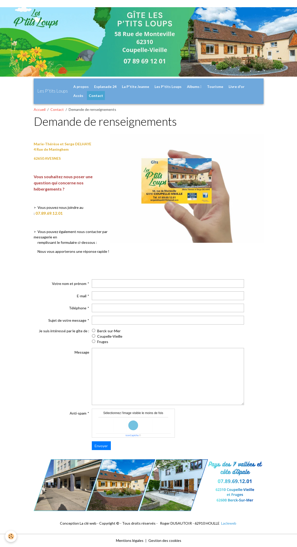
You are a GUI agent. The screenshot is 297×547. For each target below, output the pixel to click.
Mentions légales (129, 540)
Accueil (40, 109)
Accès (78, 95)
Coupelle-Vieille (109, 336)
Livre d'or (237, 86)
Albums (193, 86)
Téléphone (77, 308)
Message (82, 352)
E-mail (81, 296)
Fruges (102, 341)
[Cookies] (11, 536)
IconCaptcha (132, 435)
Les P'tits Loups (168, 86)
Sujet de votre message (67, 320)
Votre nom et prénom (69, 283)
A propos (81, 86)
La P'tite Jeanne (135, 86)
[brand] (52, 91)
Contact (96, 95)
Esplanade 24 (105, 86)
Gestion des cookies (164, 540)
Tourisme (215, 86)
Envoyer (101, 446)
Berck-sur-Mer (109, 331)
